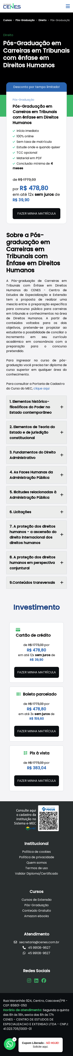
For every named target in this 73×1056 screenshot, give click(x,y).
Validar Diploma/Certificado (36, 873)
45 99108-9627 (36, 947)
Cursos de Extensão (37, 899)
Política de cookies (36, 851)
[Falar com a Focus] (10, 1044)
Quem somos (36, 862)
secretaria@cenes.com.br (36, 942)
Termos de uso (36, 868)
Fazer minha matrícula (36, 213)
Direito (43, 20)
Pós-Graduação (25, 20)
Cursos (7, 20)
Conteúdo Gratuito (36, 910)
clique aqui (41, 388)
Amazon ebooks (36, 916)
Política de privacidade (36, 857)
